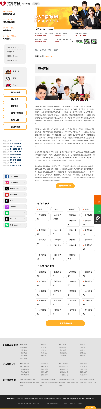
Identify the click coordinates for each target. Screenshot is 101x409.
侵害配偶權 (57, 257)
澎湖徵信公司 (44, 375)
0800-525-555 (60, 42)
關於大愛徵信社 (15, 13)
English (15, 85)
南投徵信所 (87, 283)
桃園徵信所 (87, 274)
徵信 (40, 209)
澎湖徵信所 (57, 312)
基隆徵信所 (41, 274)
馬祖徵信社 (24, 358)
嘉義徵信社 (83, 350)
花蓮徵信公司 (83, 372)
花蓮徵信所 (87, 302)
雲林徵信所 (57, 293)
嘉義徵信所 (72, 293)
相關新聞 (46, 398)
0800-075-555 (80, 35)
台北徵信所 (57, 274)
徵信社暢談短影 (17, 113)
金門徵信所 (72, 312)
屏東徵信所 (57, 302)
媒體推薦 (52, 398)
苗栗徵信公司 (44, 366)
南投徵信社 (24, 350)
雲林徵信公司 (44, 369)
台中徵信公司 (64, 366)
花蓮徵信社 (24, 356)
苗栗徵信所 (57, 283)
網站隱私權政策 (90, 398)
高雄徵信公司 (25, 372)
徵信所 (72, 209)
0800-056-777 (40, 42)
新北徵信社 (83, 344)
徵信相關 (72, 240)
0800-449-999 (40, 35)
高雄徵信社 (44, 353)
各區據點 (63, 398)
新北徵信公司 (64, 363)
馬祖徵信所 (87, 312)
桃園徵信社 (24, 347)
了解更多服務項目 (65, 323)
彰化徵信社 (44, 350)
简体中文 (16, 71)
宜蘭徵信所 (72, 302)
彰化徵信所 (41, 293)
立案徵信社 (41, 217)
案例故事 (31, 398)
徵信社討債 (41, 232)
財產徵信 (57, 240)
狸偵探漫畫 (15, 127)
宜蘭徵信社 (83, 353)
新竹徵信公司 (25, 366)
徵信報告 (57, 245)
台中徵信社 (83, 347)
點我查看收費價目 (65, 186)
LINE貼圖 (15, 120)
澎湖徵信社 (63, 356)
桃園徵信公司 (83, 363)
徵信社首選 (87, 223)
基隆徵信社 (44, 344)
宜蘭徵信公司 (64, 372)
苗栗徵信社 (63, 347)
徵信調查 (88, 240)
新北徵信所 (72, 274)
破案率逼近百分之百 (15, 29)
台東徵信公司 (25, 375)
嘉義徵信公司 (64, 369)
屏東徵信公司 (44, 372)
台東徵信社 (44, 356)
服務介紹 (26, 398)
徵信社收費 (15, 92)
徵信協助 (72, 215)
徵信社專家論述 (39, 398)
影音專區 (14, 106)
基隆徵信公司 (25, 363)
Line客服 (97, 211)
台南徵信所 (87, 293)
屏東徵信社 (63, 353)
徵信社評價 (87, 247)
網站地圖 (75, 398)
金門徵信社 (83, 356)
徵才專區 (14, 99)
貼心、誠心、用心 (15, 21)
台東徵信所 (41, 312)
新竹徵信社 (44, 347)
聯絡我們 (69, 398)
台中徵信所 (72, 283)
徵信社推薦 (72, 232)
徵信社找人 (57, 232)
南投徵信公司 (83, 366)
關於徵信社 (20, 398)
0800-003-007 (60, 35)
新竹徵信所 (41, 283)
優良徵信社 (41, 257)
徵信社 (56, 209)
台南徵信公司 (83, 369)
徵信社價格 (41, 242)
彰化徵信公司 (25, 369)
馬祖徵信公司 (83, 375)
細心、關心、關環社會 (15, 37)
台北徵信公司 (44, 363)
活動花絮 (58, 398)
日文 (14, 78)
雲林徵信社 (63, 350)
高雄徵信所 (41, 302)
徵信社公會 (72, 223)
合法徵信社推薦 (57, 217)
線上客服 (97, 202)
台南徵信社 (24, 353)
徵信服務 (88, 215)
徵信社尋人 (87, 232)
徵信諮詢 (72, 245)
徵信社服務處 (72, 257)
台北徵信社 (63, 344)
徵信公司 (88, 209)
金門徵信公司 (64, 375)
